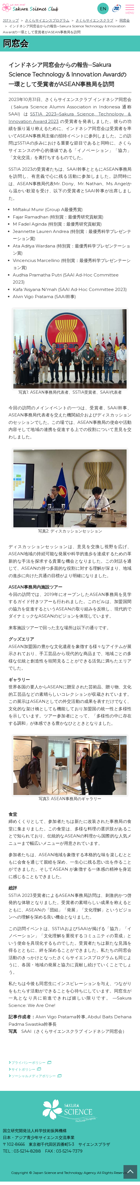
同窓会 (125, 20)
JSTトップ (11, 20)
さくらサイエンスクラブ (94, 20)
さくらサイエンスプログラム (47, 20)
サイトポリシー (23, 1069)
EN (103, 8)
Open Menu (129, 9)
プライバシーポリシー (28, 1062)
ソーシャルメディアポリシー (33, 1076)
